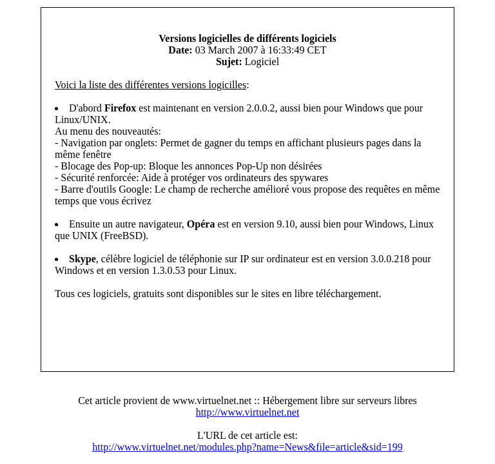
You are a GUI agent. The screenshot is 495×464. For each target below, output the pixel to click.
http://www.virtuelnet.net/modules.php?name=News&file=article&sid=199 (247, 446)
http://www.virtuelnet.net (248, 412)
